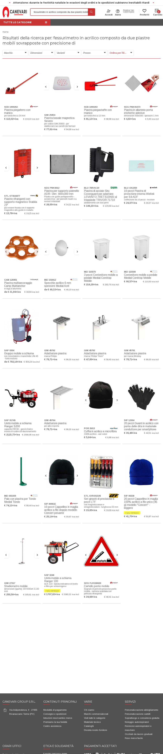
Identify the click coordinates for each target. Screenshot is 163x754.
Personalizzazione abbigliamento (141, 710)
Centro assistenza (52, 726)
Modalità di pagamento (55, 710)
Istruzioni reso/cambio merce (57, 718)
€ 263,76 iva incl (111, 284)
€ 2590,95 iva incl (30, 434)
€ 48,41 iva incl (111, 597)
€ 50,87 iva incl (151, 516)
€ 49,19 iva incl (71, 289)
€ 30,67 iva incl (71, 516)
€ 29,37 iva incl (151, 203)
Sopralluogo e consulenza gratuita (142, 718)
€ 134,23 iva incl (31, 119)
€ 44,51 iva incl (151, 433)
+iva (15, 119)
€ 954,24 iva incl (32, 362)
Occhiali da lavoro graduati (138, 734)
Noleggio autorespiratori (137, 722)
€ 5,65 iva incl (152, 119)
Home (5, 32)
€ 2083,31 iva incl (70, 594)
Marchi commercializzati (96, 714)
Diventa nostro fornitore (95, 730)
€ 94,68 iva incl (71, 129)
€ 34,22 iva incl (71, 204)
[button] (15, 53)
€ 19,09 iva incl (111, 510)
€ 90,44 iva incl (31, 505)
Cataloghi (89, 726)
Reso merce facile (134, 738)
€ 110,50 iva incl (151, 281)
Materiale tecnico (92, 722)
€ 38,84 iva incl (31, 292)
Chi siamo (89, 710)
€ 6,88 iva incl (112, 437)
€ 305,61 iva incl (31, 594)
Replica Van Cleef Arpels (128, 11)
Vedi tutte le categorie (94, 718)
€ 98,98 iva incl (111, 119)
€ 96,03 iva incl (71, 359)
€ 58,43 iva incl (111, 359)
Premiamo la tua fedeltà (55, 722)
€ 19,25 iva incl (31, 213)
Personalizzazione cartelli (137, 714)
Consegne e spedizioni (54, 714)
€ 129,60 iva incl (111, 206)
